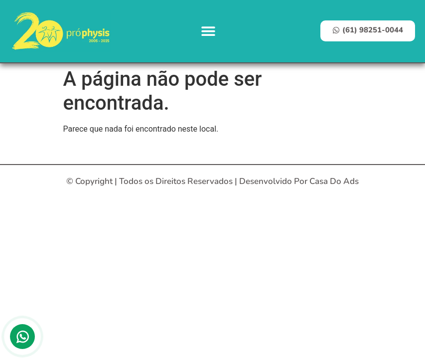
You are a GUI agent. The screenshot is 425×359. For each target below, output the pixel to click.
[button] (208, 31)
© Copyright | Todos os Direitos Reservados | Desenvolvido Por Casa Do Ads (212, 181)
